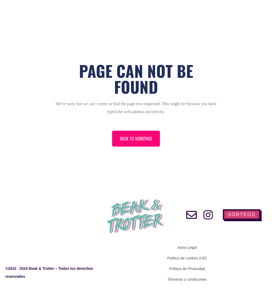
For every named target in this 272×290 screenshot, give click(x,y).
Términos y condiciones (187, 279)
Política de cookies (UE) (187, 258)
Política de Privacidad (187, 269)
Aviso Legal (187, 247)
